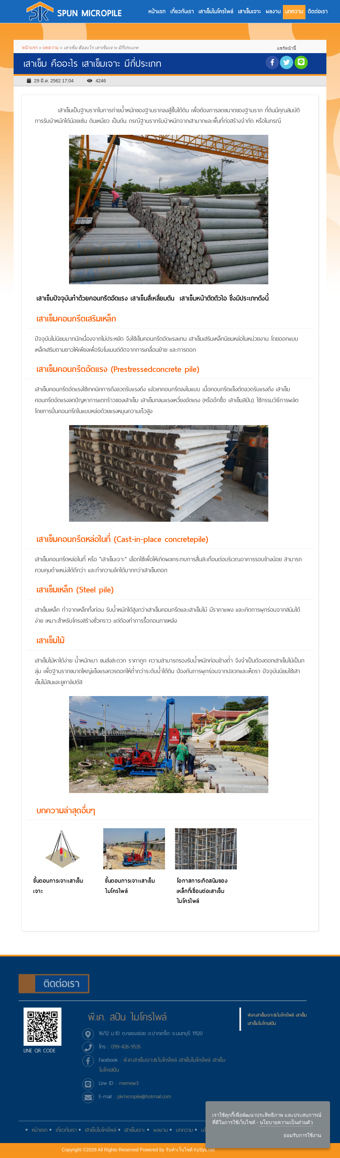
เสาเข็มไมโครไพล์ (216, 11)
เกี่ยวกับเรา (182, 11)
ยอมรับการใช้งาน (302, 1135)
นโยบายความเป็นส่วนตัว (286, 1122)
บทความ (294, 11)
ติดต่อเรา (318, 11)
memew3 (132, 1083)
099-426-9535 (129, 1046)
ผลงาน (273, 11)
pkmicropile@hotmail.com (148, 1096)
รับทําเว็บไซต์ (179, 1149)
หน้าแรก (157, 11)
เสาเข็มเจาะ (249, 11)
